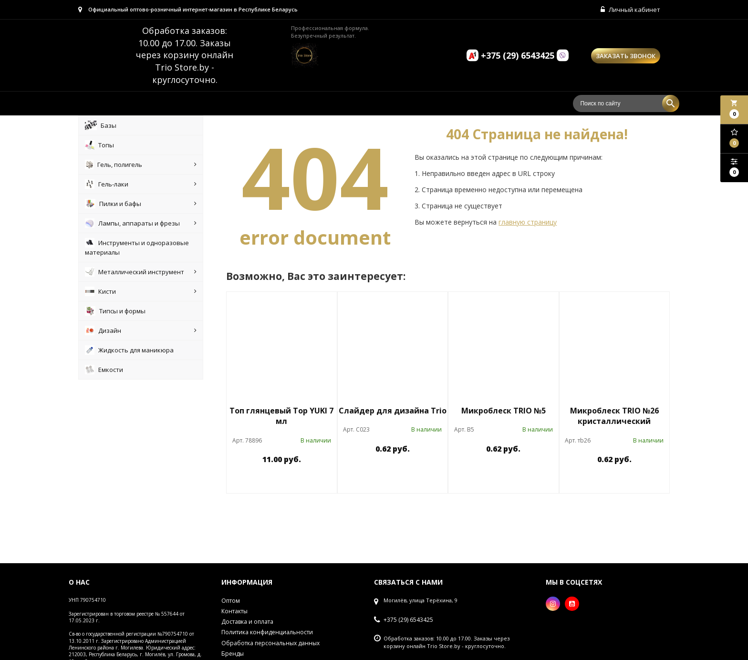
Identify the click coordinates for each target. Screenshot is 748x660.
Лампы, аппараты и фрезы (141, 223)
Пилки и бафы (141, 203)
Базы (100, 125)
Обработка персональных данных (270, 643)
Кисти (141, 291)
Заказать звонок (625, 56)
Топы (99, 145)
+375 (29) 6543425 (408, 620)
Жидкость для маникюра (129, 350)
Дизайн (141, 330)
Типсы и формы (115, 311)
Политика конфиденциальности (267, 632)
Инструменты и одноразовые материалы (137, 247)
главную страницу (528, 222)
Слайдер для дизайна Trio (393, 410)
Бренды (232, 654)
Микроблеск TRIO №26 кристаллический (614, 416)
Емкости (104, 369)
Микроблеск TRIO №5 (503, 410)
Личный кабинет (630, 9)
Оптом (230, 601)
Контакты (234, 611)
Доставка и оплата (247, 622)
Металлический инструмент (141, 272)
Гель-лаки (141, 184)
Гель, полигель (141, 164)
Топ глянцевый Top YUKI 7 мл (281, 416)
